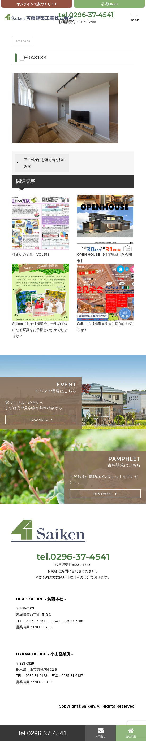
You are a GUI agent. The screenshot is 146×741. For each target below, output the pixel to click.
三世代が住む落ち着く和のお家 (45, 163)
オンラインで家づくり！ (36, 4)
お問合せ (100, 732)
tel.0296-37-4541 (43, 733)
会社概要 (131, 732)
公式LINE (109, 4)
